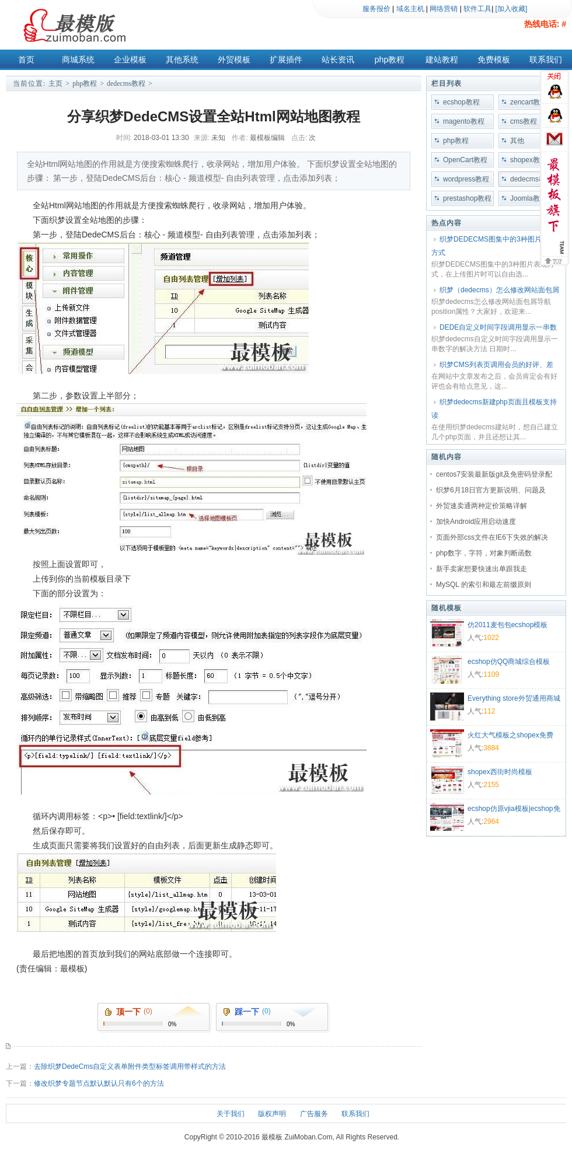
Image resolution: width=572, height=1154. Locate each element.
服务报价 (376, 9)
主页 (55, 83)
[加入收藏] (512, 9)
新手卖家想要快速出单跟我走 (481, 569)
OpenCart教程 (465, 160)
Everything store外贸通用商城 (514, 698)
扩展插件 (286, 59)
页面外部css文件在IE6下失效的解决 (492, 537)
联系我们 (545, 59)
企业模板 (130, 59)
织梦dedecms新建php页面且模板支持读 (494, 408)
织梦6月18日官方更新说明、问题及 (491, 490)
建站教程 (441, 59)
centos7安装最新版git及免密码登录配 (494, 474)
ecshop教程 (461, 102)
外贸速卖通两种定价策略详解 (481, 506)
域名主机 (410, 9)
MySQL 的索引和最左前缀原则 (483, 585)
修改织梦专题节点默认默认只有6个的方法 (99, 1083)
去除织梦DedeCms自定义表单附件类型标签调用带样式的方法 (130, 1066)
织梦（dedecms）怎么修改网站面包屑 (499, 290)
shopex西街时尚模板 (500, 772)
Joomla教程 (528, 198)
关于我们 (231, 1114)
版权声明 (272, 1114)
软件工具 (477, 9)
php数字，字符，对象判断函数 (484, 553)
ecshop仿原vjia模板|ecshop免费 (514, 810)
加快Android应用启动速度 (476, 521)
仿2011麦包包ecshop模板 (507, 625)
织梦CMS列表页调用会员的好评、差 (496, 365)
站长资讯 (338, 59)
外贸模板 (234, 59)
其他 (517, 141)
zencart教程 (528, 102)
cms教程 (523, 121)
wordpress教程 (466, 179)
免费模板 (493, 59)
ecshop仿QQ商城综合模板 (509, 662)
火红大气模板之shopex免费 (510, 735)
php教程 (389, 59)
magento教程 (463, 121)
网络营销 (444, 9)
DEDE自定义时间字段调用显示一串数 (498, 327)
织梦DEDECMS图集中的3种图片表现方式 (493, 246)
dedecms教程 (126, 83)
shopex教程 (528, 160)
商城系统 (78, 59)
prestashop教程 (467, 198)
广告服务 (314, 1114)
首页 (26, 59)
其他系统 (182, 59)
